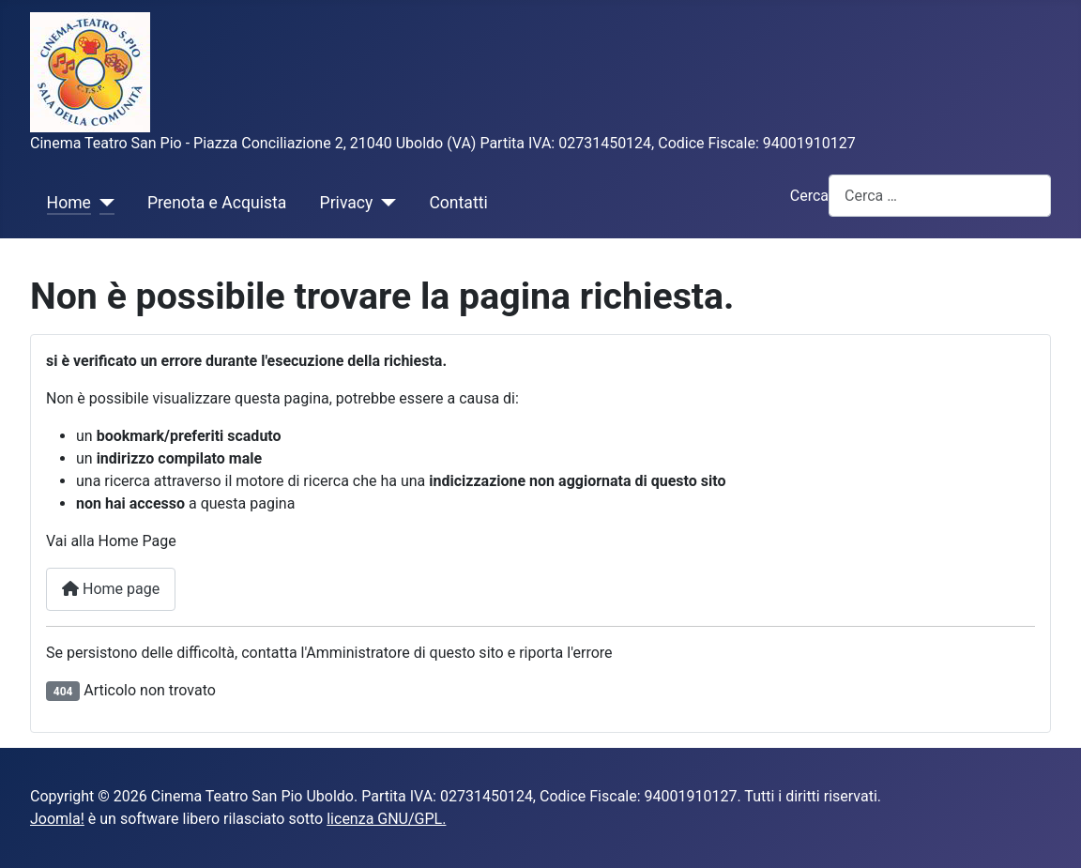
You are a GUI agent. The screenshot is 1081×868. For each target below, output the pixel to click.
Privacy (346, 202)
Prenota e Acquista (216, 202)
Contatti (458, 202)
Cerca (809, 196)
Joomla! (57, 819)
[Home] (102, 202)
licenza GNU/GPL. (386, 819)
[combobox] (940, 196)
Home (69, 202)
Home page (111, 589)
